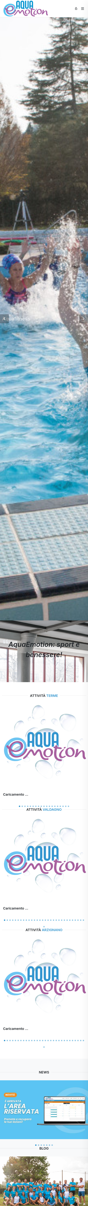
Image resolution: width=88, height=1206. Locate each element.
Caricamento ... (15, 794)
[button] (4, 318)
